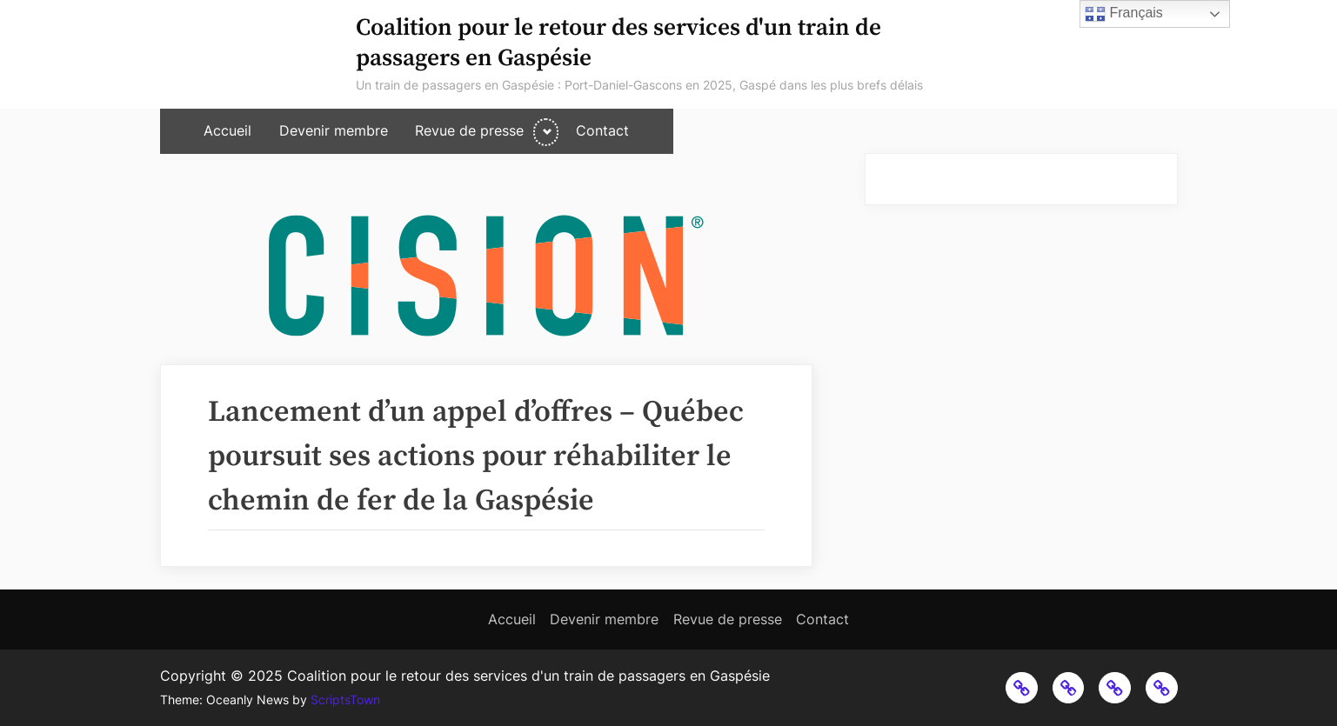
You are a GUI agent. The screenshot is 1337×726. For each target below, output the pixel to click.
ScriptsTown (345, 700)
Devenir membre (333, 131)
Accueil (227, 131)
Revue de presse (469, 131)
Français (1124, 13)
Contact (602, 131)
